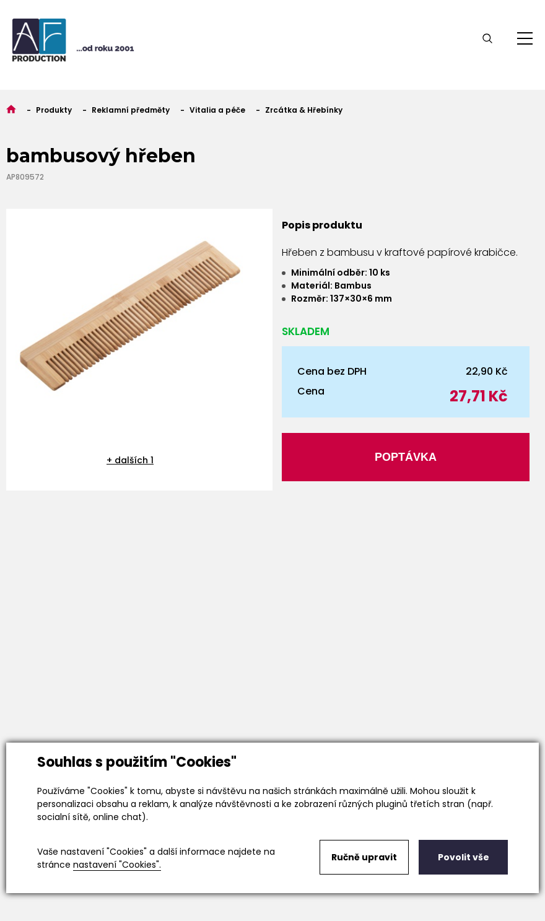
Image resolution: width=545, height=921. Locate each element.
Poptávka (406, 457)
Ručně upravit (364, 857)
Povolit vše (463, 857)
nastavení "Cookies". (117, 864)
